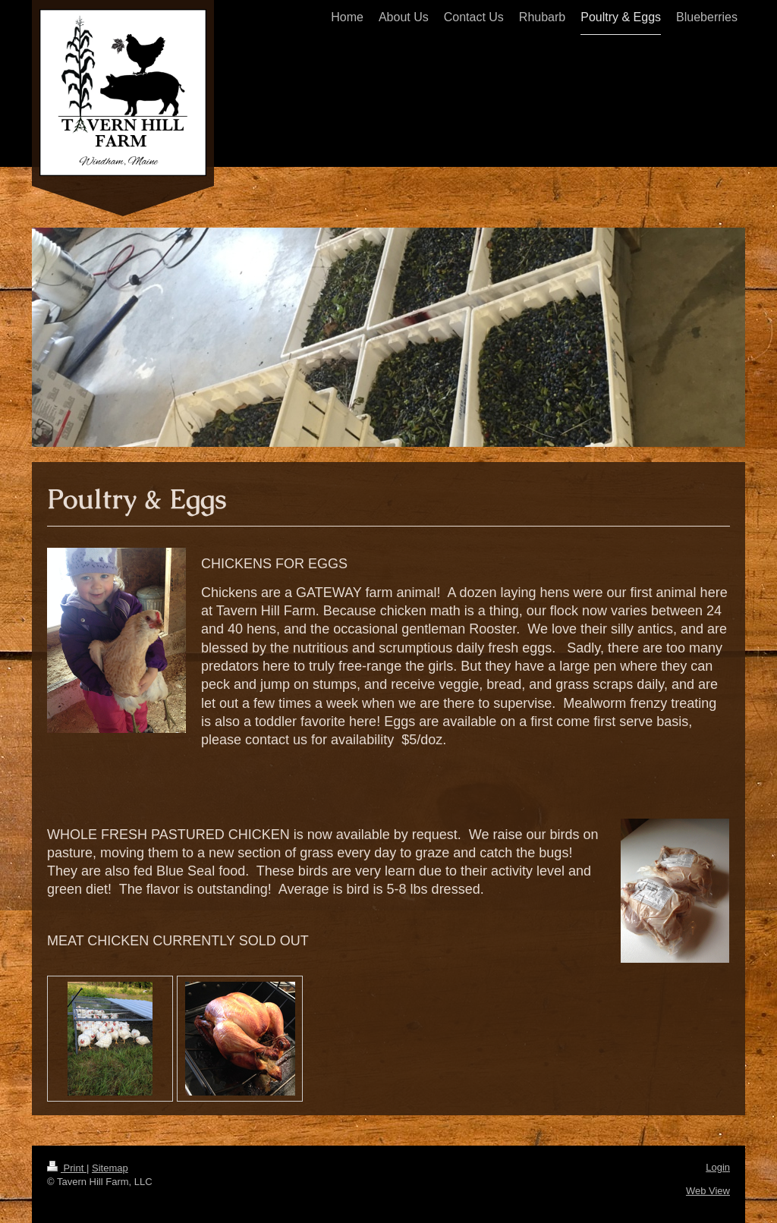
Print (67, 1168)
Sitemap (110, 1168)
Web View (708, 1190)
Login (718, 1167)
